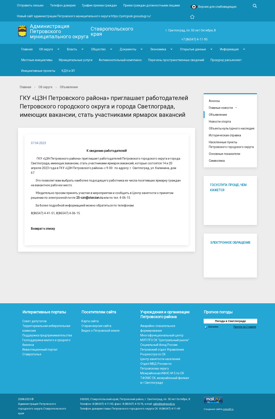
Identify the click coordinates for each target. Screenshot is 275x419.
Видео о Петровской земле (100, 330)
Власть (72, 49)
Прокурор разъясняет (226, 60)
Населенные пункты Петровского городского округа (231, 144)
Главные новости (221, 107)
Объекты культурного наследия (231, 128)
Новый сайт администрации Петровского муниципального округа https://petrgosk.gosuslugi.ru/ (84, 16)
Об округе (46, 49)
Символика (217, 160)
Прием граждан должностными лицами (151, 5)
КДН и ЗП (68, 70)
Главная (27, 49)
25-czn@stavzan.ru (89, 197)
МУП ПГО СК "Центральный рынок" (164, 340)
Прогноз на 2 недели (245, 326)
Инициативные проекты (38, 70)
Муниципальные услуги (75, 60)
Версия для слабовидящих (213, 7)
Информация (229, 49)
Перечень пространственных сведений (176, 60)
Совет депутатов (34, 321)
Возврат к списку (43, 228)
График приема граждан (99, 5)
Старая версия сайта (96, 326)
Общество (98, 49)
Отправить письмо (30, 5)
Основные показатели (224, 154)
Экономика (158, 49)
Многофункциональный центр (161, 335)
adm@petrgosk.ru (164, 403)
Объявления (69, 87)
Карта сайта (90, 321)
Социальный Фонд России (158, 345)
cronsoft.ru (228, 409)
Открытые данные (193, 49)
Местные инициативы (36, 60)
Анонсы (214, 101)
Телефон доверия (63, 5)
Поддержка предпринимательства (47, 335)
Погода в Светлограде (230, 321)
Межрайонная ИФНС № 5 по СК (162, 373)
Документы (128, 49)
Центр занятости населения (160, 359)
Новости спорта (220, 121)
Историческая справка (225, 135)
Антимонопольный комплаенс (120, 60)
